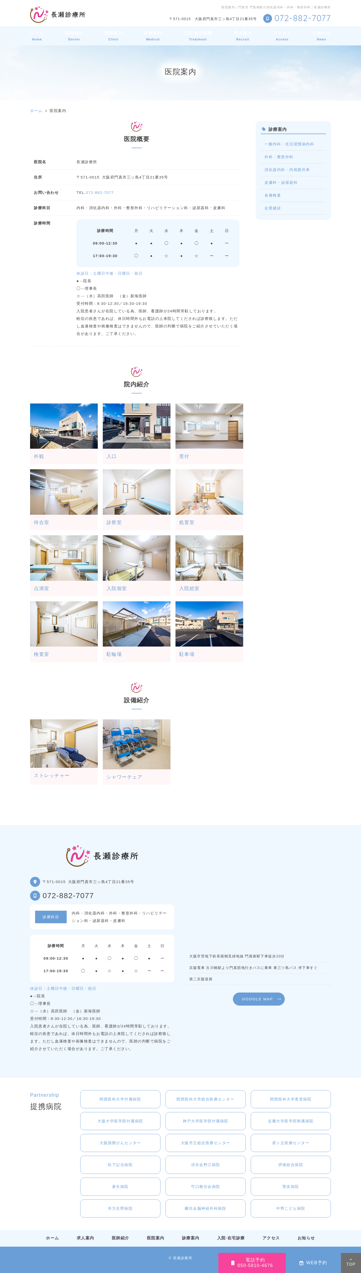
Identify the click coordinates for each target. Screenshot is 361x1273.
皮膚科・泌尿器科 (281, 182)
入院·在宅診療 (198, 36)
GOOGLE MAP (257, 999)
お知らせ (321, 36)
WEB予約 (313, 1262)
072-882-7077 (100, 192)
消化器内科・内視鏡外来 (287, 169)
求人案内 (242, 36)
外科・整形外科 (279, 157)
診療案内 (153, 36)
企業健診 (272, 208)
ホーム (37, 36)
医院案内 (113, 36)
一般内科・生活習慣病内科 (289, 144)
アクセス (282, 36)
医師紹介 (74, 36)
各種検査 (272, 195)
